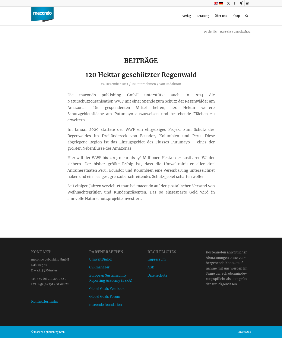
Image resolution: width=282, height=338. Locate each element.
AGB (151, 267)
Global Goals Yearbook (106, 289)
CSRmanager (99, 267)
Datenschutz (157, 275)
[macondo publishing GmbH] (42, 16)
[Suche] (247, 16)
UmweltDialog (100, 259)
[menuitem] (187, 16)
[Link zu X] (228, 3)
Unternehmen (145, 84)
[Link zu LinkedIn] (248, 3)
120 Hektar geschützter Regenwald (141, 75)
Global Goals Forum (104, 297)
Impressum (157, 259)
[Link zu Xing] (241, 3)
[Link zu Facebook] (235, 3)
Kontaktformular (44, 301)
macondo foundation (105, 305)
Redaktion (173, 84)
